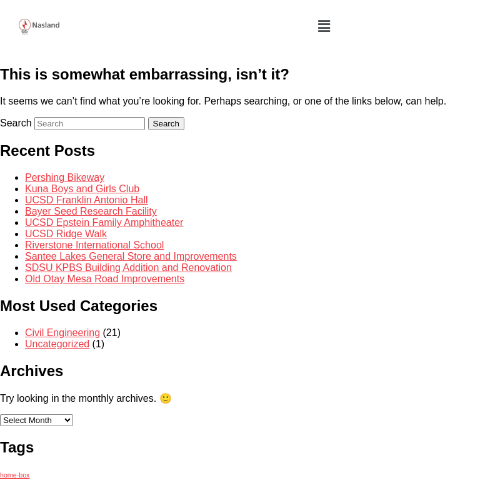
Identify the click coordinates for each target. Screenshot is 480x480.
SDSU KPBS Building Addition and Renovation (128, 267)
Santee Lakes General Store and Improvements (131, 256)
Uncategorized (57, 344)
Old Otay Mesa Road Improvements (104, 278)
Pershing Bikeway (64, 177)
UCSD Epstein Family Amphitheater (104, 222)
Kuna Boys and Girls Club (82, 188)
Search (16, 123)
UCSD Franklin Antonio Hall (86, 200)
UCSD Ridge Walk (66, 233)
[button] (323, 26)
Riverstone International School (94, 245)
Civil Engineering (62, 332)
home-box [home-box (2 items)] (14, 475)
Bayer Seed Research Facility (91, 211)
